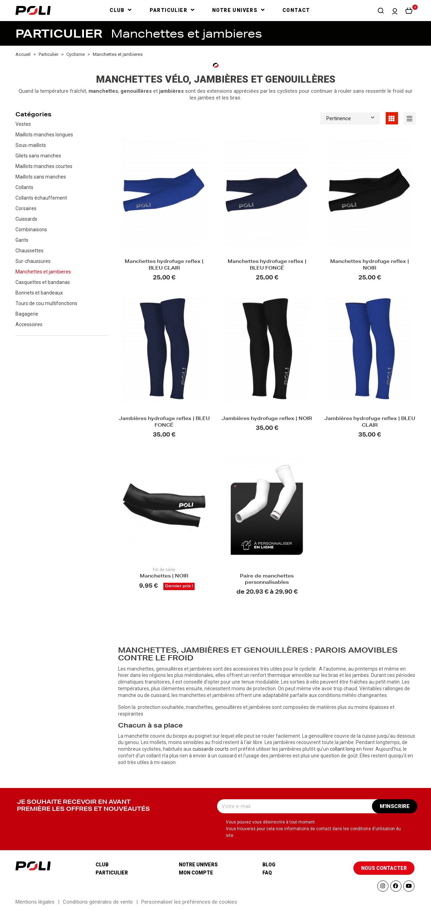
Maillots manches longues (44, 134)
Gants (21, 240)
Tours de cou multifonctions (46, 303)
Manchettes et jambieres (43, 271)
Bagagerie (26, 314)
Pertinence (350, 117)
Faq (267, 873)
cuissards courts (210, 749)
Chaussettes (29, 250)
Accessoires (29, 324)
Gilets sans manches (38, 156)
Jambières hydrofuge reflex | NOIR (267, 419)
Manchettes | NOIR (164, 576)
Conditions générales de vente (98, 902)
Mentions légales (34, 902)
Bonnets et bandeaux (39, 293)
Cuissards (26, 219)
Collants (24, 187)
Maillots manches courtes (43, 166)
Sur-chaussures (33, 261)
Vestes (23, 124)
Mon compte (196, 873)
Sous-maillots (30, 145)
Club (102, 864)
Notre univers (198, 864)
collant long (342, 749)
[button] (381, 11)
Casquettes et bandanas (42, 282)
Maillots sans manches (40, 177)
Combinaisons (31, 229)
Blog (268, 864)
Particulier (112, 873)
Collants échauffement (41, 198)
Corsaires (26, 208)
